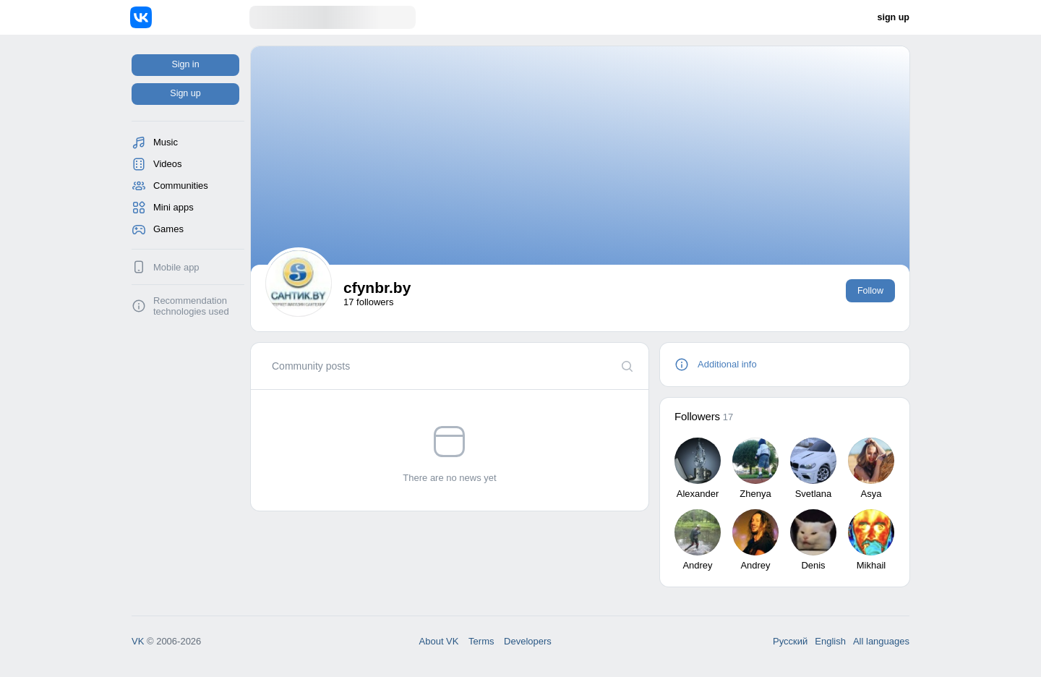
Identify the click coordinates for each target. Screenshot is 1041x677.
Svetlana (813, 493)
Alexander (698, 493)
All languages (881, 641)
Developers (528, 641)
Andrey (697, 565)
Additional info (727, 364)
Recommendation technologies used (191, 306)
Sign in (185, 64)
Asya (871, 493)
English (830, 641)
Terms (481, 641)
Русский (790, 641)
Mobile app (176, 267)
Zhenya (755, 493)
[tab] (310, 366)
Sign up (185, 93)
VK (138, 641)
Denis (813, 565)
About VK (439, 641)
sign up (893, 17)
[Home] (189, 17)
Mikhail (871, 565)
